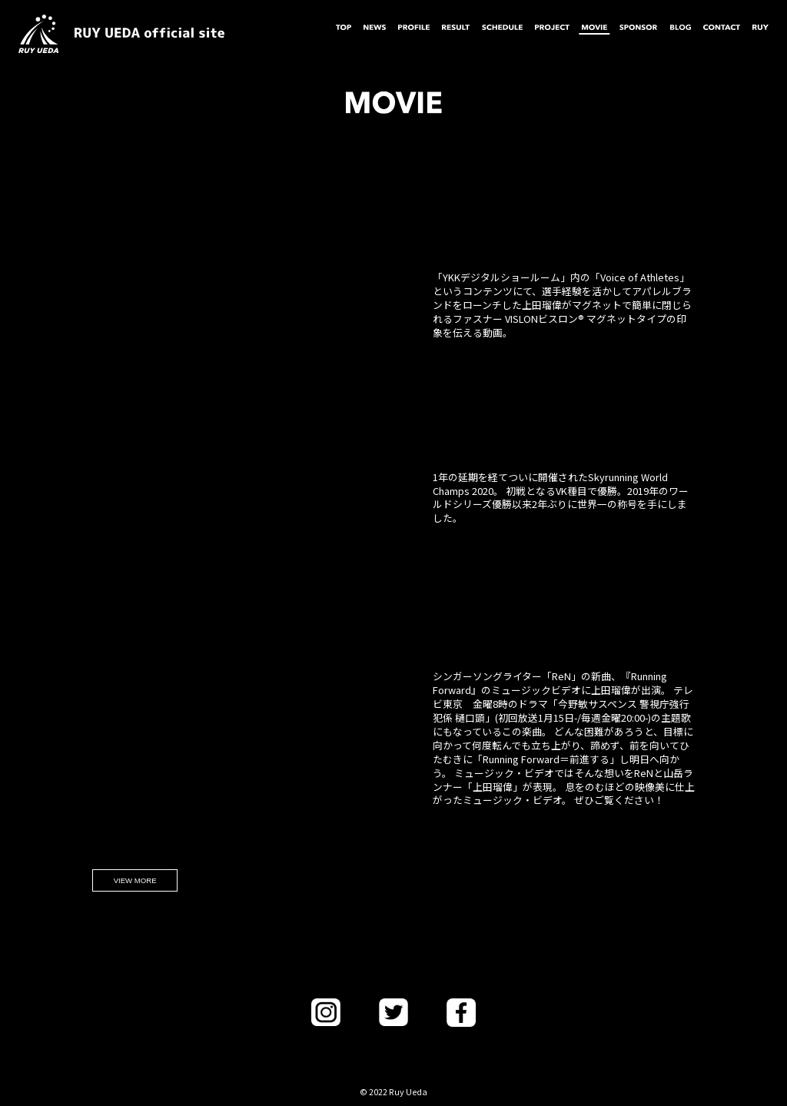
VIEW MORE (135, 880)
